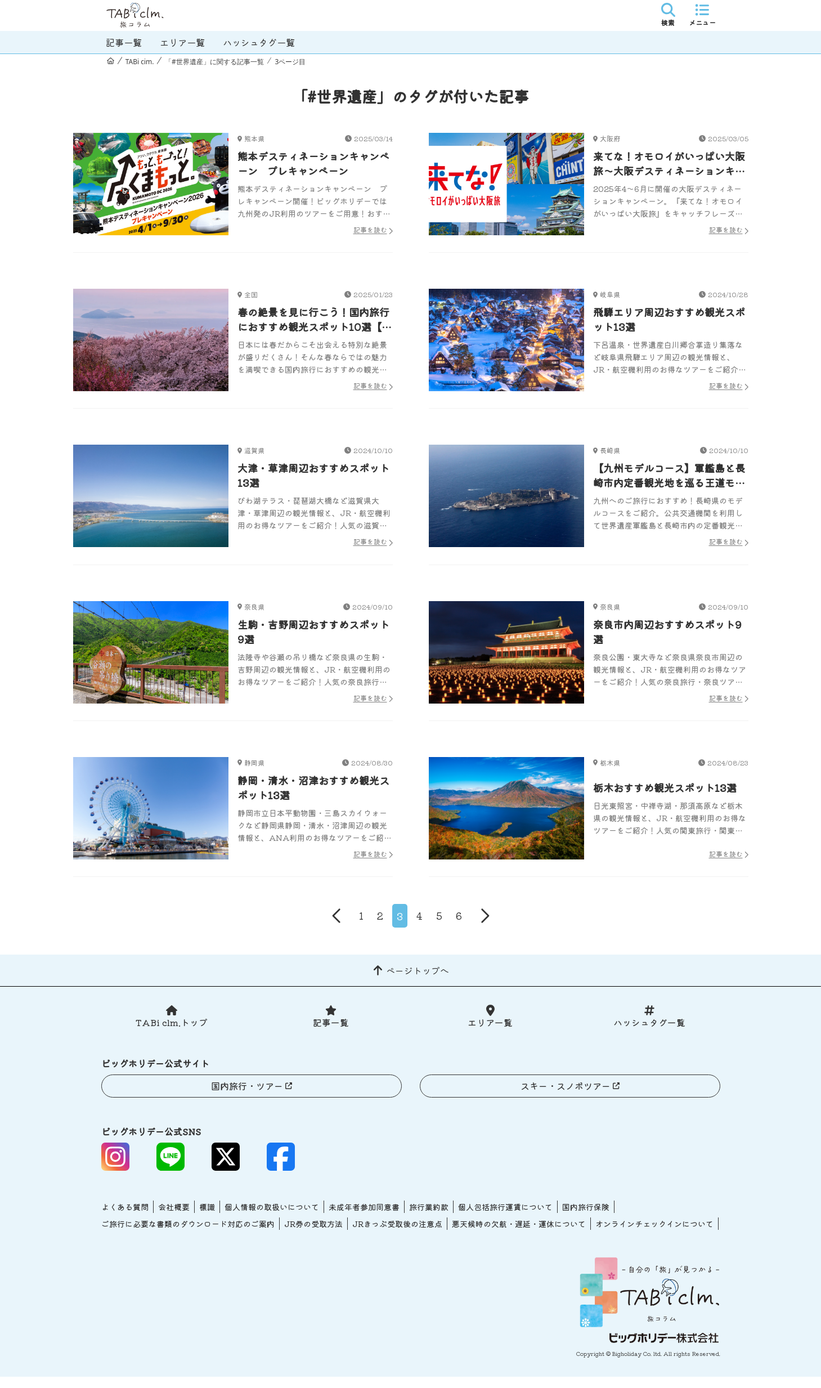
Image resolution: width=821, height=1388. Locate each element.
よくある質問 (125, 1218)
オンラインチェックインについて (654, 1235)
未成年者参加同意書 (364, 1218)
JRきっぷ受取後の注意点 (397, 1235)
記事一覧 (124, 42)
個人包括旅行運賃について (505, 1218)
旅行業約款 (428, 1218)
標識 (207, 1218)
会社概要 (174, 1218)
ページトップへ (417, 981)
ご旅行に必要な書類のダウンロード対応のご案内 (188, 1235)
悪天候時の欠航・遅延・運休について (519, 1235)
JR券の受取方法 (313, 1235)
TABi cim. (139, 61)
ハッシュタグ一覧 (259, 42)
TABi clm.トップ (172, 1033)
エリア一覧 (182, 42)
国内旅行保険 (585, 1218)
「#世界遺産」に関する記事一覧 (214, 61)
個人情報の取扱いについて (272, 1218)
